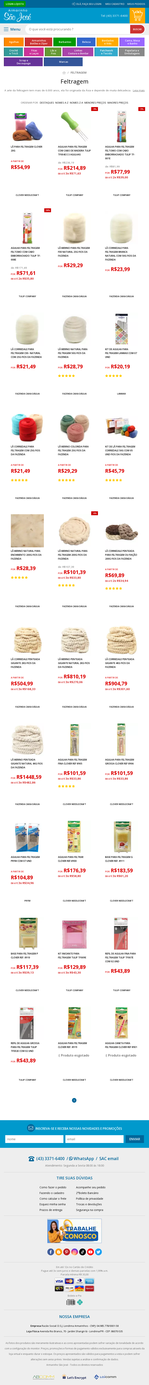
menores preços (95, 102)
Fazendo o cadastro (52, 1193)
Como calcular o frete (53, 1198)
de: (60, 162)
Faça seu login (91, 4)
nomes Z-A (76, 102)
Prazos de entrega (51, 1210)
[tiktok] (82, 1252)
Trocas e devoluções (89, 1204)
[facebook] (50, 1252)
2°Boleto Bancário (87, 1193)
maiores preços (117, 102)
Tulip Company (74, 195)
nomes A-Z (61, 102)
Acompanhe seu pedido (91, 1187)
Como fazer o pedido (53, 1187)
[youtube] (90, 1252)
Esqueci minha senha (53, 1204)
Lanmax (121, 393)
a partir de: (17, 161)
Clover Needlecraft (27, 195)
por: (61, 169)
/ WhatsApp (80, 1158)
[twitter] (98, 1252)
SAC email (109, 1158)
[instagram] (74, 1252)
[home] (17, 15)
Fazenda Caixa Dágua (74, 296)
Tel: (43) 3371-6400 (114, 16)
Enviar (134, 1139)
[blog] (58, 1252)
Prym (27, 900)
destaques (47, 102)
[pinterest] (66, 1252)
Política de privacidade (89, 1198)
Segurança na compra (89, 1210)
